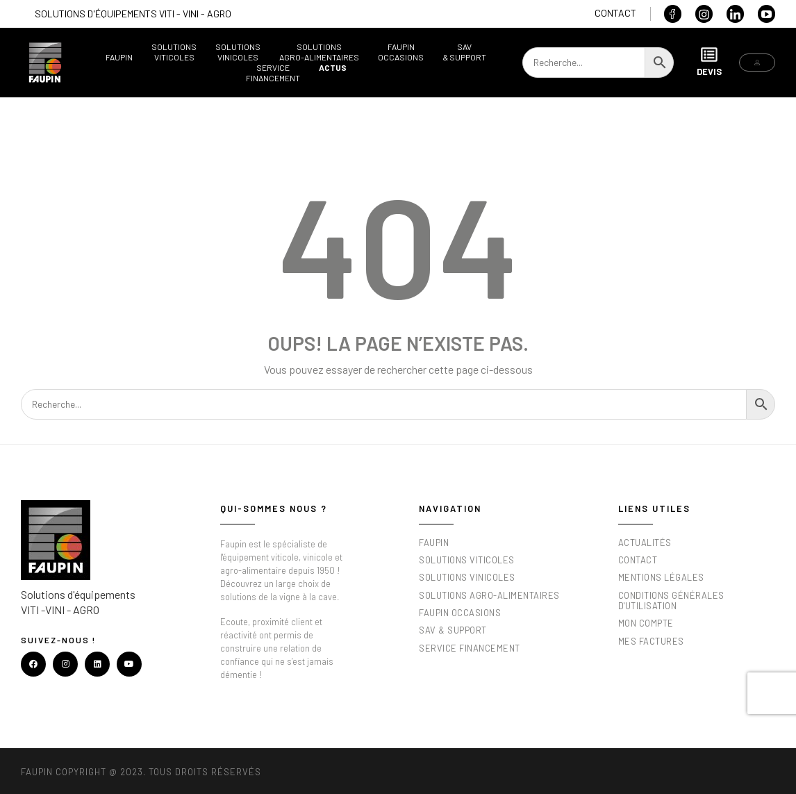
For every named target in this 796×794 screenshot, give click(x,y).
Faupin (119, 57)
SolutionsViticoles (174, 52)
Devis (709, 61)
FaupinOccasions (401, 52)
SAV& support (464, 52)
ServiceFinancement (273, 73)
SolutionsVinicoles (237, 52)
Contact (615, 13)
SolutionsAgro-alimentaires (319, 52)
